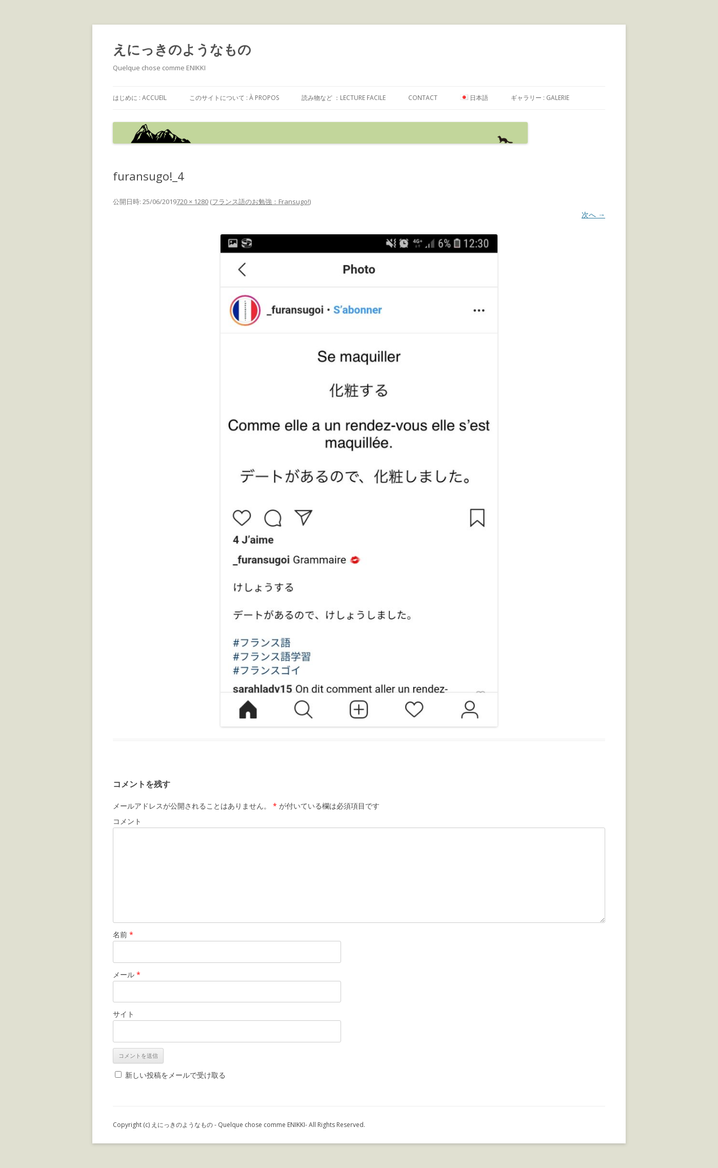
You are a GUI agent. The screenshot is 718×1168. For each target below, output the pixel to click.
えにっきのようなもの (182, 49)
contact (422, 97)
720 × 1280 (192, 201)
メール (127, 974)
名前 (123, 934)
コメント (127, 821)
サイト (123, 1014)
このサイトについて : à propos (234, 97)
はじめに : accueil (140, 97)
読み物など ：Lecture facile (344, 97)
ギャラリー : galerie (540, 97)
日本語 (474, 97)
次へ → (593, 214)
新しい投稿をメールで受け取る (175, 1075)
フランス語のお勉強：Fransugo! (260, 201)
